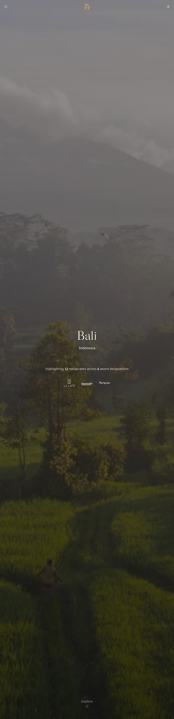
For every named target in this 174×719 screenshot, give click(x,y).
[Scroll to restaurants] (87, 704)
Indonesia (87, 348)
